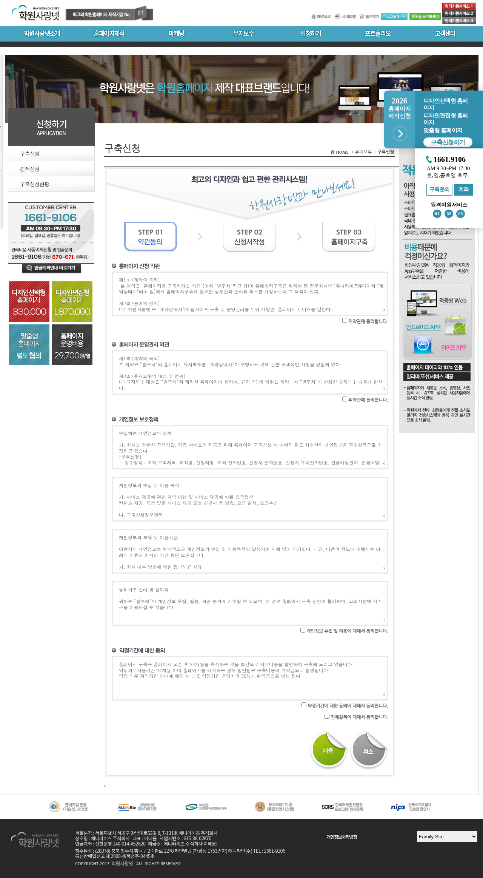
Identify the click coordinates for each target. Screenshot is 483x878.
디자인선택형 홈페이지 (445, 104)
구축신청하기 (448, 142)
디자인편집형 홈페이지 (445, 119)
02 (449, 213)
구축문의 (439, 189)
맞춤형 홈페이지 (442, 130)
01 (437, 213)
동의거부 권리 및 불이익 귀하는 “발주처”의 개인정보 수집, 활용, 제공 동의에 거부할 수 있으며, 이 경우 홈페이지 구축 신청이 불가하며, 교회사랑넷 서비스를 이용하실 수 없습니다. (252, 603)
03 (460, 213)
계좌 (463, 189)
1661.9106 (450, 159)
